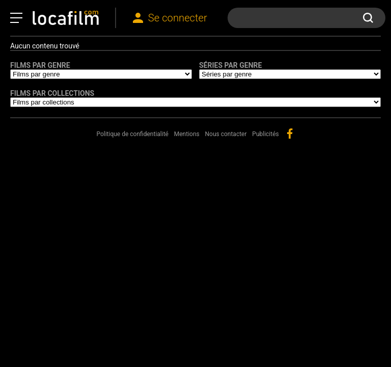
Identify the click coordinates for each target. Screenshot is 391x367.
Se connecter (177, 18)
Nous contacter (226, 134)
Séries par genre (230, 65)
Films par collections (52, 93)
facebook (290, 133)
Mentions (187, 134)
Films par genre (40, 65)
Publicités (265, 134)
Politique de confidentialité (132, 134)
